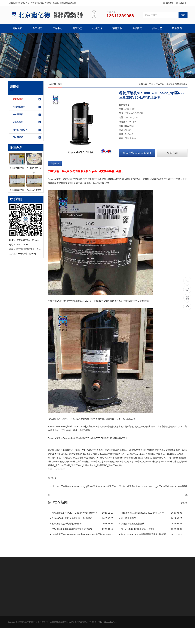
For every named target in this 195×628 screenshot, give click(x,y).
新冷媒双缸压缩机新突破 (150, 523)
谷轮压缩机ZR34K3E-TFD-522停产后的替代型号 (81, 513)
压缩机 (169, 84)
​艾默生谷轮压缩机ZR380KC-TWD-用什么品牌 (150, 513)
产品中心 (57, 28)
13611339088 (187, 281)
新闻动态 (77, 28)
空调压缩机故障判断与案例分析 (81, 523)
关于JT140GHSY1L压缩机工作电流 (150, 529)
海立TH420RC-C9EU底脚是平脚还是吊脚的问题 (150, 534)
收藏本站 (169, 3)
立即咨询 (172, 152)
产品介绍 (55, 163)
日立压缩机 (27, 137)
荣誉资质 (117, 28)
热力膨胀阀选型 (150, 518)
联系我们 (177, 28)
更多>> (184, 503)
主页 (151, 84)
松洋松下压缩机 (27, 129)
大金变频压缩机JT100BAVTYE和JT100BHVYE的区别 (81, 534)
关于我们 (37, 28)
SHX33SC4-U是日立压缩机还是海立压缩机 (81, 518)
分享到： (52, 478)
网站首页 (17, 28)
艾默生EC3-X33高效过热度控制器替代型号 (81, 529)
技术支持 (97, 28)
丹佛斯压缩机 (27, 106)
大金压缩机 (27, 122)
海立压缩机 (27, 114)
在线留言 (182, 3)
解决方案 (157, 28)
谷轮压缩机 (27, 99)
